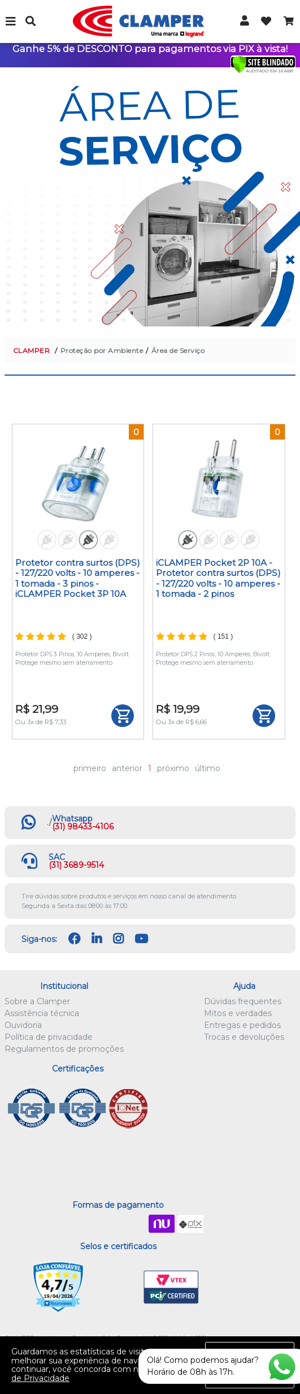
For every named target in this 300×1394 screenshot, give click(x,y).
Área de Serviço (178, 350)
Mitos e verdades (238, 1013)
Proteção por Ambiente (102, 350)
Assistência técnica (42, 1013)
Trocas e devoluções (244, 1037)
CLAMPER (31, 350)
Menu (11, 21)
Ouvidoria (23, 1025)
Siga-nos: (39, 939)
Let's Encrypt (116, 1288)
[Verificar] (263, 63)
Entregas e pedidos (242, 1025)
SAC (57, 857)
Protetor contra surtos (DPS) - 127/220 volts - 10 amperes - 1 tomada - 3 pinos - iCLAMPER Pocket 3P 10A (77, 578)
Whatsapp (72, 819)
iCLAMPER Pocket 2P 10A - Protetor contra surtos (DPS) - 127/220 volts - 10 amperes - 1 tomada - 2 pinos (218, 578)
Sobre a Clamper (37, 1001)
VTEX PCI (171, 1287)
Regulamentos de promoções (64, 1049)
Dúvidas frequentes (242, 1001)
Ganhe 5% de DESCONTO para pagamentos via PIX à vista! (150, 48)
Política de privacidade (49, 1037)
